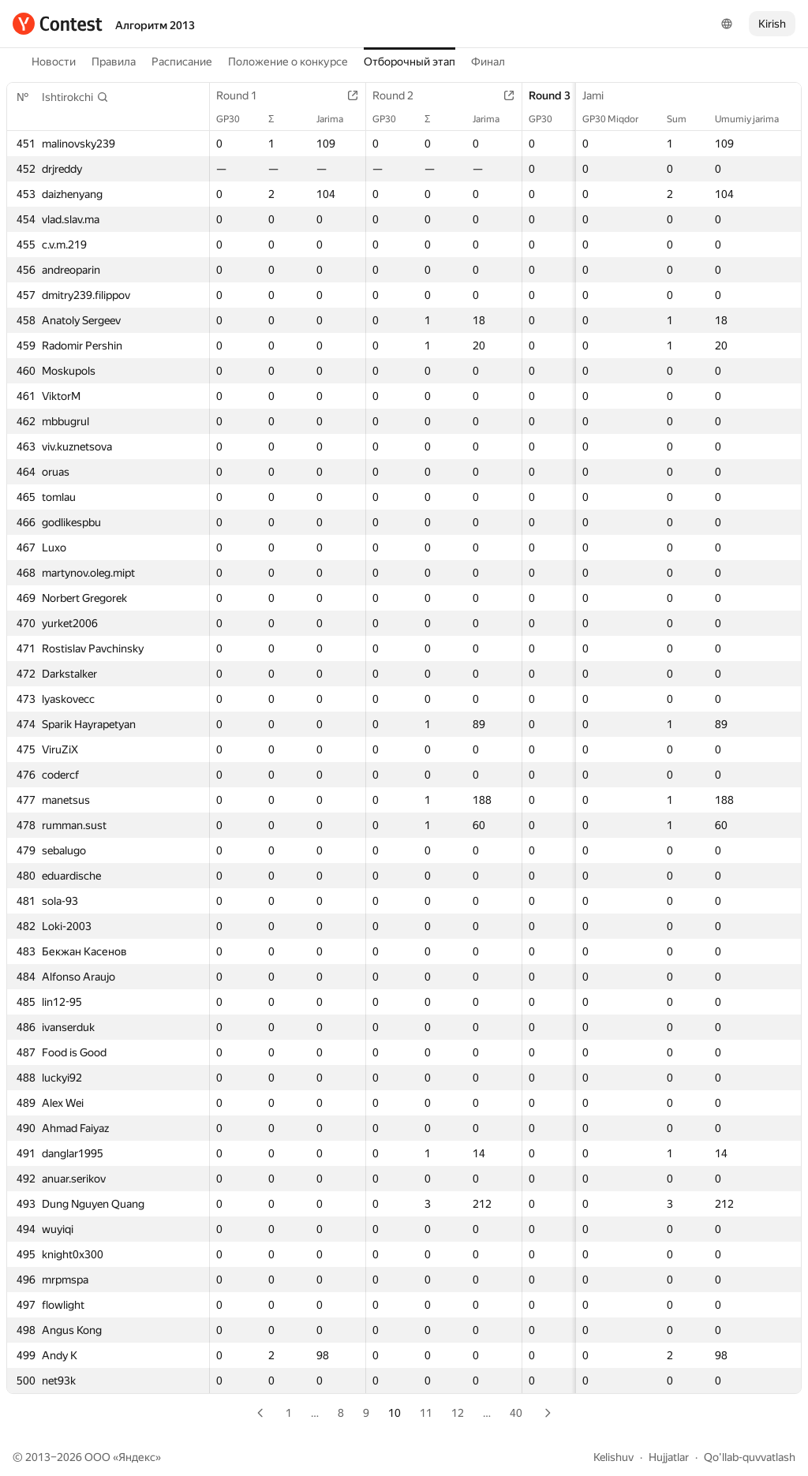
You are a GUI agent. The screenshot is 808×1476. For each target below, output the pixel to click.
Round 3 (557, 95)
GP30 (236, 119)
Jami (600, 95)
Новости (54, 61)
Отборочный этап (409, 61)
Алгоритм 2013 (155, 25)
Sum (684, 119)
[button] (75, 97)
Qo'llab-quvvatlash (749, 1457)
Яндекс (136, 1457)
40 (516, 1413)
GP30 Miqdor (618, 119)
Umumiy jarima (755, 119)
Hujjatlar (669, 1457)
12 (457, 1413)
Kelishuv (613, 1457)
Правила (114, 61)
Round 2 (400, 95)
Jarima (337, 119)
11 (426, 1413)
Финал (488, 61)
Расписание (182, 61)
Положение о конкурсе (288, 61)
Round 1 (244, 95)
